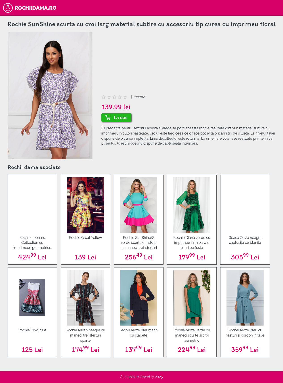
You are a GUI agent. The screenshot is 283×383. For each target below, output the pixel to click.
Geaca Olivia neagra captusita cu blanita (244, 240)
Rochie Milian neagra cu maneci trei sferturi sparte (85, 335)
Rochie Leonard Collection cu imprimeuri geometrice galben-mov (32, 243)
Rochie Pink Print (32, 330)
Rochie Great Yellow (85, 238)
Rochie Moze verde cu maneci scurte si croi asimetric (192, 335)
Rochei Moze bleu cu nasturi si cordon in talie (245, 332)
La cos (116, 117)
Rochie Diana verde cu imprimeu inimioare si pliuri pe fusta (191, 243)
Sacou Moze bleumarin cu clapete (139, 332)
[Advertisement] (188, 63)
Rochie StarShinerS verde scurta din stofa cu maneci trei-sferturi (138, 243)
